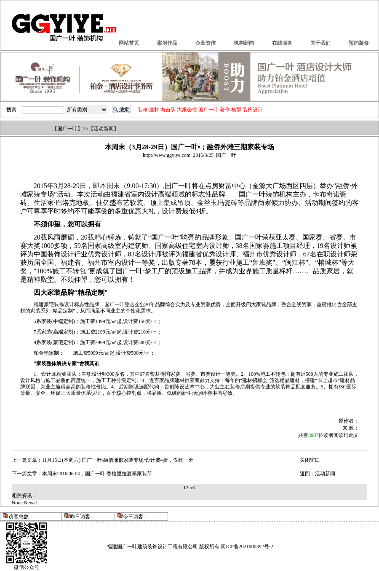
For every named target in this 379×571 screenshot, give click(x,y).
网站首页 (129, 43)
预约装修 (359, 43)
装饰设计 (253, 110)
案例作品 (167, 43)
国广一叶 (208, 110)
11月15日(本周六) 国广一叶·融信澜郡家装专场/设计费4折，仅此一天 (117, 460)
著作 (225, 110)
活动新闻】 (106, 129)
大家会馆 (187, 110)
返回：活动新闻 (317, 474)
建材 (154, 110)
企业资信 (205, 43)
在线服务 (282, 43)
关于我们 (320, 43)
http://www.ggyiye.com (166, 155)
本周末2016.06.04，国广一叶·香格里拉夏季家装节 (97, 474)
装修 (143, 110)
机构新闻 (244, 43)
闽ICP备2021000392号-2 (247, 546)
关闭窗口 (310, 460)
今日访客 (133, 517)
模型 (236, 110)
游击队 (168, 110)
